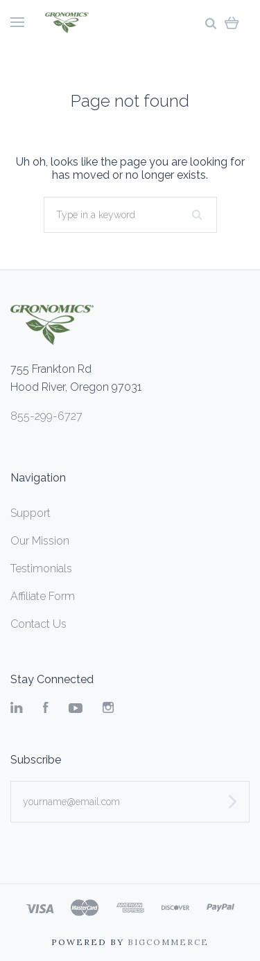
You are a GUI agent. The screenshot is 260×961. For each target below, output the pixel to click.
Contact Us (38, 624)
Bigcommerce (168, 942)
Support (30, 513)
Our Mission (39, 540)
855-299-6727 (46, 416)
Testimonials (41, 568)
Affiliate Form (42, 596)
